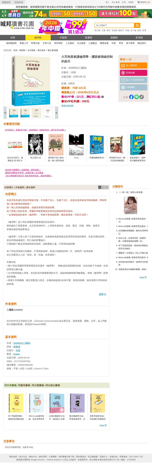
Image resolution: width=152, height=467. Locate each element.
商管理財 (58, 43)
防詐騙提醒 (93, 456)
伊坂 (127, 30)
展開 (102, 294)
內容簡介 (8, 187)
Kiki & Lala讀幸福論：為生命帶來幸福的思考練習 (36, 419)
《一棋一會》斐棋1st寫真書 (130, 192)
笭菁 (144, 30)
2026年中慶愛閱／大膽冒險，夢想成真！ (23, 170)
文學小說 (47, 43)
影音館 (139, 37)
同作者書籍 (10, 385)
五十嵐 (133, 30)
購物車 (145, 2)
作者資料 (19, 187)
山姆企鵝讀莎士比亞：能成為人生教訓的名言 (57, 419)
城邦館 (38, 37)
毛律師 (114, 30)
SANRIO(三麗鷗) (78, 68)
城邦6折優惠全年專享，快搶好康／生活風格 (24, 173)
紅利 (124, 2)
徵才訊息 (23, 456)
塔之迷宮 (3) (35, 158)
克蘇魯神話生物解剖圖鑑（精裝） (133, 269)
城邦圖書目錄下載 (66, 456)
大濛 (103, 30)
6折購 (130, 2)
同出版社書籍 (52, 385)
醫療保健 (104, 43)
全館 (12, 37)
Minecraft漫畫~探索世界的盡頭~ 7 (133, 226)
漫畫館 (114, 37)
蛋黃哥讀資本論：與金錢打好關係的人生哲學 (98, 419)
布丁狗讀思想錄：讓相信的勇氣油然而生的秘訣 (16, 419)
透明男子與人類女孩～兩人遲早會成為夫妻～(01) (56, 161)
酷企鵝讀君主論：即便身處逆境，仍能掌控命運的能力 (77, 419)
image (16, 354)
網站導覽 (43, 456)
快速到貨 (19, 2)
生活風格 (81, 43)
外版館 (63, 37)
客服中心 (104, 456)
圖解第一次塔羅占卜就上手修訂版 (133, 253)
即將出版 (35, 43)
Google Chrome (37, 460)
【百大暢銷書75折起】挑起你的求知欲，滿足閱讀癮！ (28, 176)
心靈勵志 (93, 43)
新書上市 (24, 43)
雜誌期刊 (142, 43)
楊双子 (121, 30)
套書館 (88, 37)
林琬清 (16, 346)
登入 (107, 2)
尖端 (73, 72)
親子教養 (130, 43)
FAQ (31, 447)
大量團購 (53, 456)
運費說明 (6, 2)
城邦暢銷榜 (11, 43)
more (143, 277)
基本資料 (30, 187)
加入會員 (116, 2)
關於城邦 (13, 456)
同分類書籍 (38, 385)
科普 (114, 43)
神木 (108, 30)
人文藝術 (70, 43)
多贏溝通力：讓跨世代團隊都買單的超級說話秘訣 (137, 161)
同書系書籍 (24, 385)
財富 (139, 30)
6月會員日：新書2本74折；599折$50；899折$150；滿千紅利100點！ (35, 130)
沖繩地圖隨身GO (96, 158)
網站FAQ (33, 456)
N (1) (76, 158)
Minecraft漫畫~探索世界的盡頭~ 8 (133, 257)
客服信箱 (114, 456)
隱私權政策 (81, 456)
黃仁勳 (97, 30)
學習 (121, 43)
